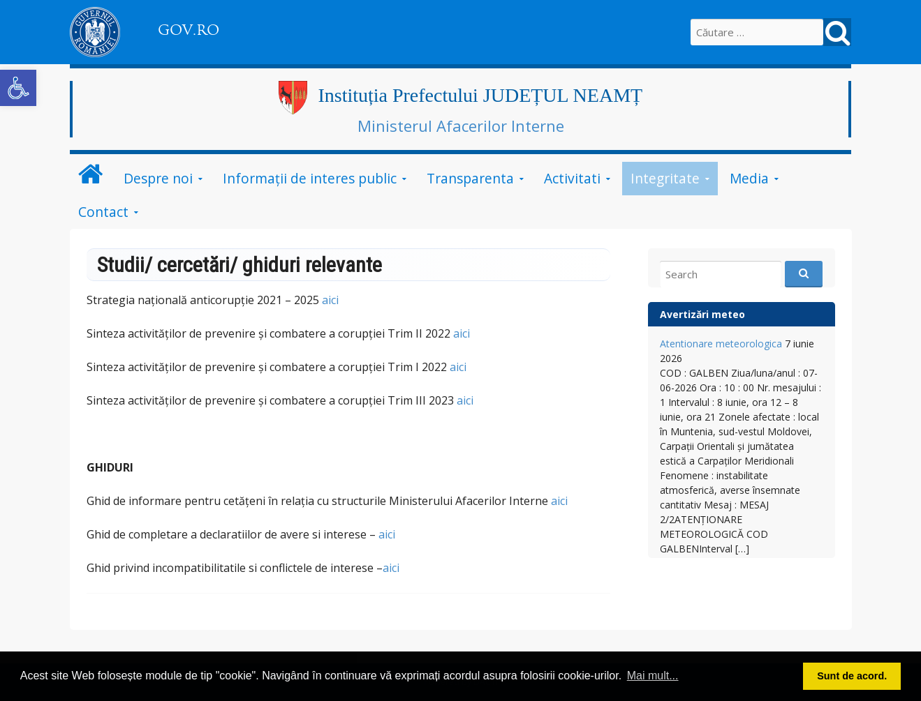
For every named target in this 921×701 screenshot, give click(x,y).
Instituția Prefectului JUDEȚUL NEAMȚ (480, 95)
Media (749, 178)
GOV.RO (188, 30)
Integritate (665, 178)
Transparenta (470, 178)
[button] (18, 88)
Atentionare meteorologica (721, 343)
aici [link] (461, 333)
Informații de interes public (310, 178)
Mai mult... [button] (653, 675)
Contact (103, 211)
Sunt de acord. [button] (852, 675)
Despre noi (158, 178)
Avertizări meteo (702, 314)
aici (330, 300)
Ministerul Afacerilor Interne (461, 125)
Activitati (572, 178)
